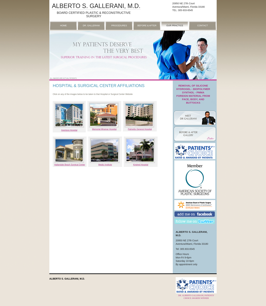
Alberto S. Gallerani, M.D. (96, 5)
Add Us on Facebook (194, 214)
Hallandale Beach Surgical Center (69, 164)
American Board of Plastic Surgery (194, 205)
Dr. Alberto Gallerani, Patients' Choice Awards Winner (196, 295)
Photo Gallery (194, 131)
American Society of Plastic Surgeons (194, 168)
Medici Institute (105, 164)
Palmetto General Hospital (140, 129)
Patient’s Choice (194, 151)
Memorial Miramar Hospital (104, 129)
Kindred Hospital (140, 164)
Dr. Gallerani (91, 25)
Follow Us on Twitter (194, 222)
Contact (202, 25)
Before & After (146, 25)
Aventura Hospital (69, 130)
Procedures (119, 25)
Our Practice (174, 25)
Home (63, 25)
